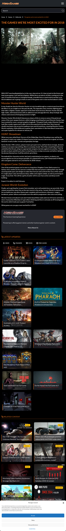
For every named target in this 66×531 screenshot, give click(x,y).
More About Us (33, 228)
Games (10, 17)
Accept (33, 515)
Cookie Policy (32, 528)
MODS (29, 243)
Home (3, 17)
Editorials (18, 17)
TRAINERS (17, 243)
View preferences (33, 525)
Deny (33, 520)
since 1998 (57, 217)
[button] (63, 503)
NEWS (6, 243)
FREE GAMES (41, 243)
